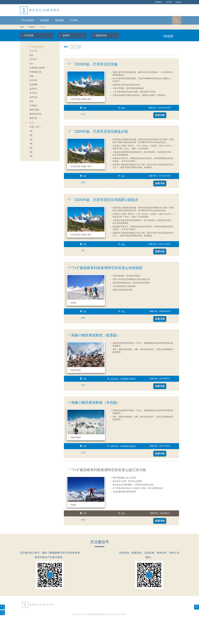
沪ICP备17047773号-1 (118, 614)
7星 (31, 156)
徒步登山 (33, 89)
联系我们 (158, 2)
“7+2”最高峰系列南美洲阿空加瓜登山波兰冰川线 (105, 470)
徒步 (31, 55)
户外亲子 (33, 59)
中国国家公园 (35, 72)
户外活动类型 (27, 20)
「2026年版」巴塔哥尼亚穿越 (91, 64)
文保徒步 (33, 105)
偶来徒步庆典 (35, 114)
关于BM (169, 2)
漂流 (31, 101)
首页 (22, 27)
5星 (31, 148)
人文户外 (33, 51)
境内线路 (44, 20)
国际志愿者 (34, 110)
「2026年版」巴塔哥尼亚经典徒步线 (96, 131)
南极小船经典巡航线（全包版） (92, 402)
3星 (31, 139)
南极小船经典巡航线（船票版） (92, 335)
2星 (31, 135)
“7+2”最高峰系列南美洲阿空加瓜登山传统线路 (103, 268)
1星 (31, 131)
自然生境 (33, 97)
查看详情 (160, 115)
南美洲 (32, 27)
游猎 (31, 76)
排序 (66, 47)
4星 (31, 143)
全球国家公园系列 (37, 68)
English (178, 2)
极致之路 (33, 118)
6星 (31, 152)
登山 (31, 63)
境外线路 (59, 20)
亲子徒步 (33, 93)
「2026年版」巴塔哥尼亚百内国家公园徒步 (101, 200)
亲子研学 (33, 80)
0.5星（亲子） (35, 127)
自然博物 (33, 84)
